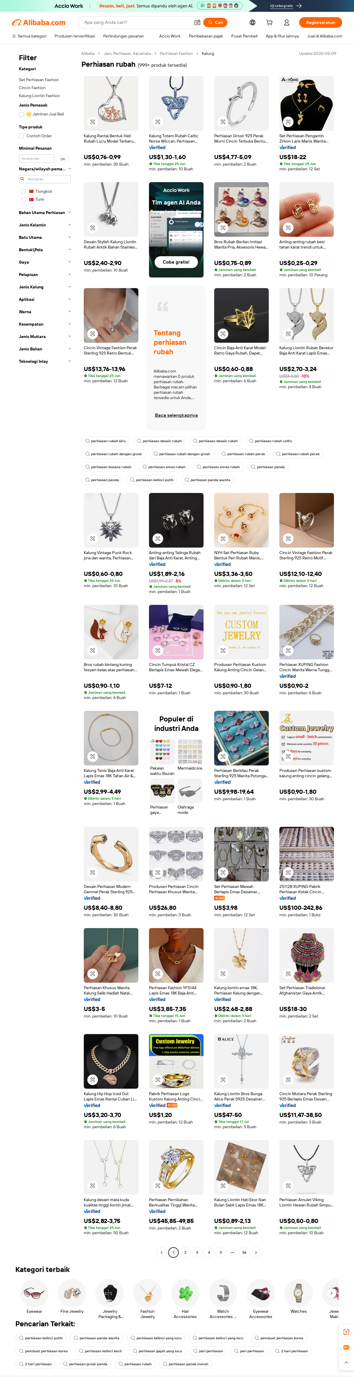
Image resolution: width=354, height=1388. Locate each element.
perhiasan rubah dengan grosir (113, 454)
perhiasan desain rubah (159, 441)
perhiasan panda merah (185, 1364)
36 (244, 1252)
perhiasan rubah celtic (270, 441)
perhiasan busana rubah (108, 467)
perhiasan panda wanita (207, 480)
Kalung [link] (208, 53)
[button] (197, 22)
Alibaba (88, 53)
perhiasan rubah (135, 1364)
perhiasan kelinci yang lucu (156, 1338)
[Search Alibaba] (136, 22)
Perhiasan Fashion (176, 53)
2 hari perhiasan (291, 1351)
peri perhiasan (208, 1351)
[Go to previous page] (161, 1252)
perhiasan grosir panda (85, 1364)
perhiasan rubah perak (243, 454)
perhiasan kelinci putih (151, 480)
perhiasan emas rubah (164, 467)
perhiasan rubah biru (105, 441)
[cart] (270, 23)
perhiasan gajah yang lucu (157, 1351)
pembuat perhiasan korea (279, 1338)
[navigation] (44, 653)
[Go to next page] (256, 1252)
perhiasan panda (268, 467)
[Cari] (215, 22)
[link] (346, 1332)
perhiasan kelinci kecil (100, 1351)
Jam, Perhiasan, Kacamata (127, 53)
